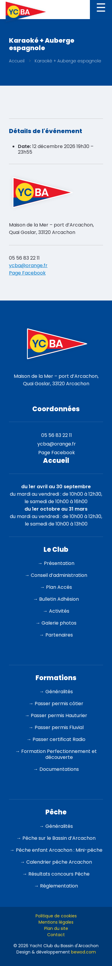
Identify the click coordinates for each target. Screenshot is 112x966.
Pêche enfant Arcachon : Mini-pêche (59, 850)
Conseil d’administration (59, 575)
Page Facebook (27, 272)
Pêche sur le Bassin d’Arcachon (59, 838)
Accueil (16, 61)
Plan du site (56, 928)
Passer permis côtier (59, 703)
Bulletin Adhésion (59, 599)
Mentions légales (56, 922)
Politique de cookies (56, 916)
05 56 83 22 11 (24, 258)
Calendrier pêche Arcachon (59, 862)
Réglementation (59, 885)
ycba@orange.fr (28, 265)
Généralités (59, 691)
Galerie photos (59, 623)
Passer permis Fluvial (59, 727)
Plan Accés (59, 587)
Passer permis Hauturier (59, 715)
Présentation (59, 563)
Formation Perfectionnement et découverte (59, 754)
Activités (59, 611)
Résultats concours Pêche (59, 874)
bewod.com (83, 952)
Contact (56, 935)
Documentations (59, 769)
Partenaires (59, 634)
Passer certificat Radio (59, 739)
